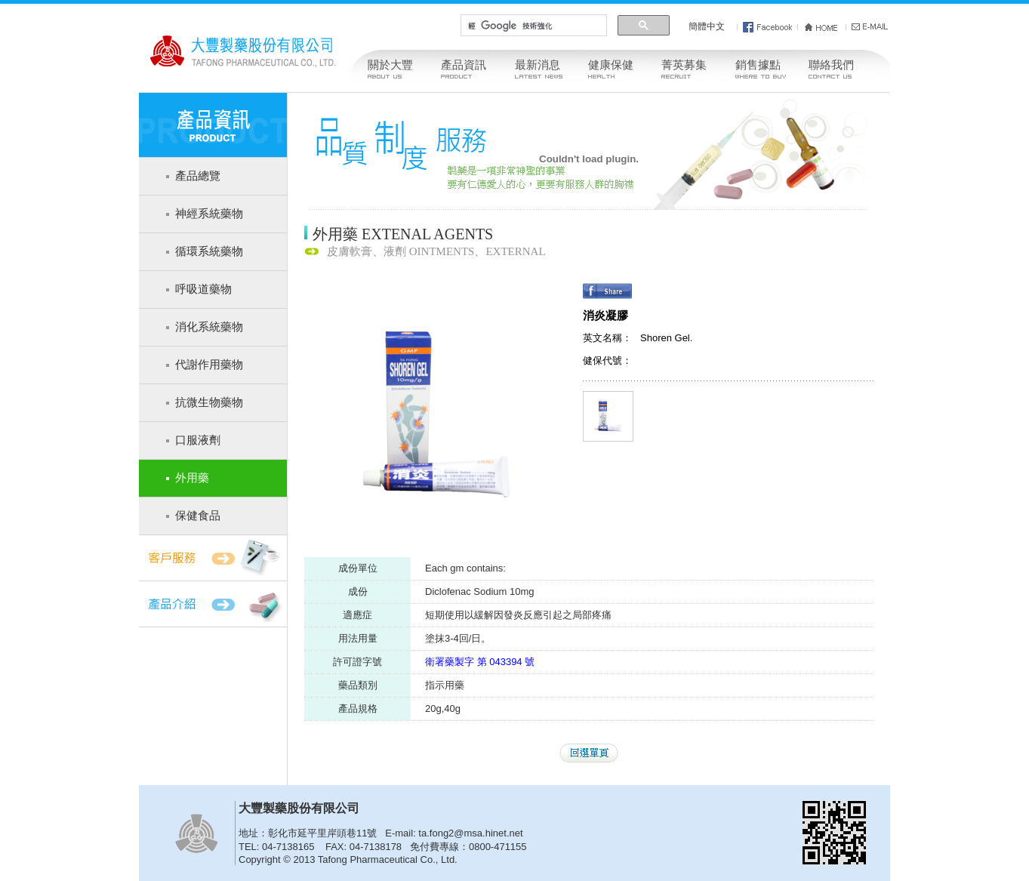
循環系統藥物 (209, 251)
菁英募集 (684, 65)
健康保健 (610, 65)
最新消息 (537, 65)
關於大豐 (390, 65)
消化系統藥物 (209, 327)
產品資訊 (463, 65)
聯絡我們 (831, 65)
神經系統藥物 (209, 214)
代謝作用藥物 (209, 365)
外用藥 (192, 478)
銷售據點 (758, 65)
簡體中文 (707, 26)
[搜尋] (532, 25)
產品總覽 (197, 176)
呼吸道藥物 (203, 289)
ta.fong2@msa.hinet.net (470, 833)
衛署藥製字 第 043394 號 (480, 661)
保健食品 (197, 516)
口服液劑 (197, 440)
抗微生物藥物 (209, 402)
